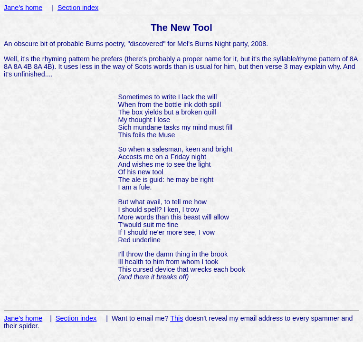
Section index (77, 7)
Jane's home (23, 7)
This (176, 318)
